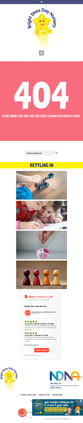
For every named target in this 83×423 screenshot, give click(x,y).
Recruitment (57, 395)
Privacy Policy (44, 395)
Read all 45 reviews (32, 345)
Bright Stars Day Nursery (36, 306)
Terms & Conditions (28, 395)
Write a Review (41, 350)
